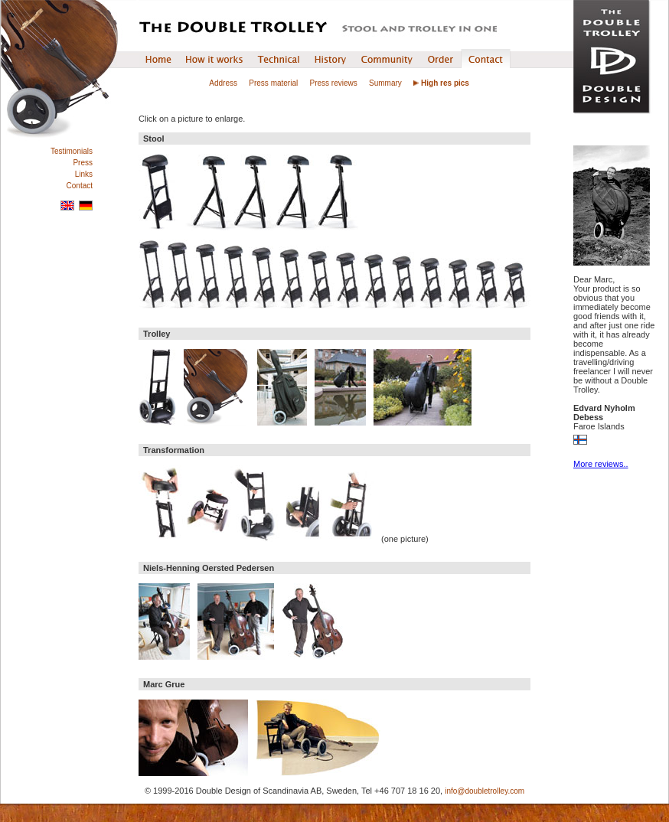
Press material (273, 83)
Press (83, 162)
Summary (385, 83)
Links (84, 174)
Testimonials (72, 151)
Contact (80, 185)
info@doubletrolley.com (484, 791)
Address (223, 83)
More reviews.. (600, 463)
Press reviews (333, 83)
